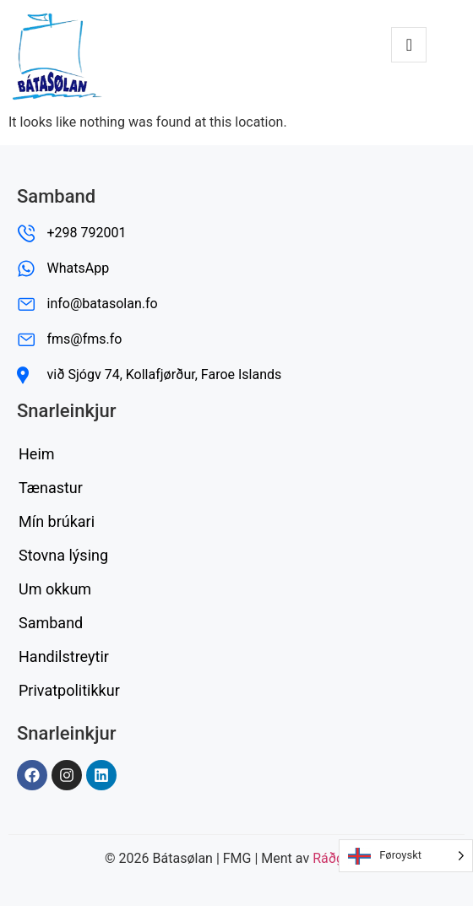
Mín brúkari (57, 521)
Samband (51, 623)
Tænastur (51, 487)
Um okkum (55, 589)
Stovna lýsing (63, 555)
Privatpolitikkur (69, 690)
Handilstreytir (64, 656)
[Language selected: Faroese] (406, 855)
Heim (37, 454)
